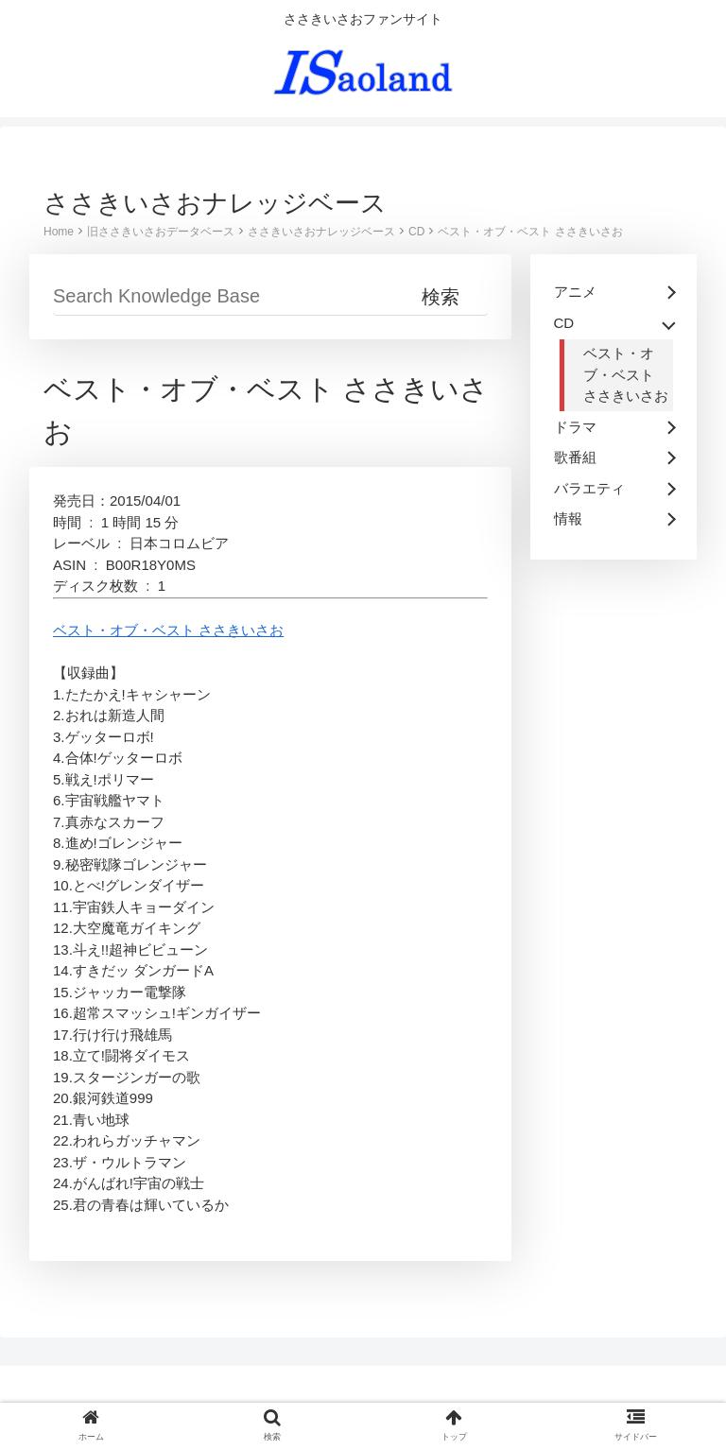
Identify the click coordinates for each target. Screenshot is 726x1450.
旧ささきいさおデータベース (160, 231)
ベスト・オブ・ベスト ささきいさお (530, 231)
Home (58, 231)
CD (416, 231)
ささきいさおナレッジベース (321, 231)
